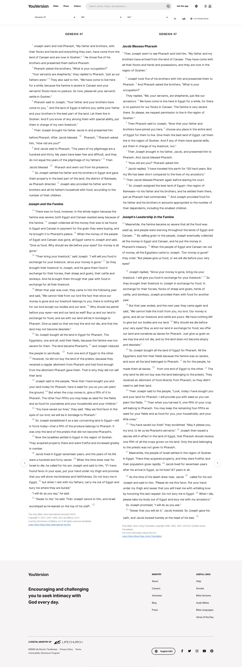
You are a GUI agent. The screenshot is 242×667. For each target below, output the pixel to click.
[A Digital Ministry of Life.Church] (121, 640)
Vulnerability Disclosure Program (44, 653)
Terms (78, 649)
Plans (66, 6)
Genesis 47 (55, 17)
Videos (77, 6)
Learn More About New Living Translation (142, 536)
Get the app (182, 6)
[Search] (125, 6)
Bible (55, 6)
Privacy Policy (66, 649)
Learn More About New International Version (49, 524)
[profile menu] (208, 6)
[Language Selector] (196, 6)
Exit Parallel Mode (199, 18)
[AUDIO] (175, 18)
